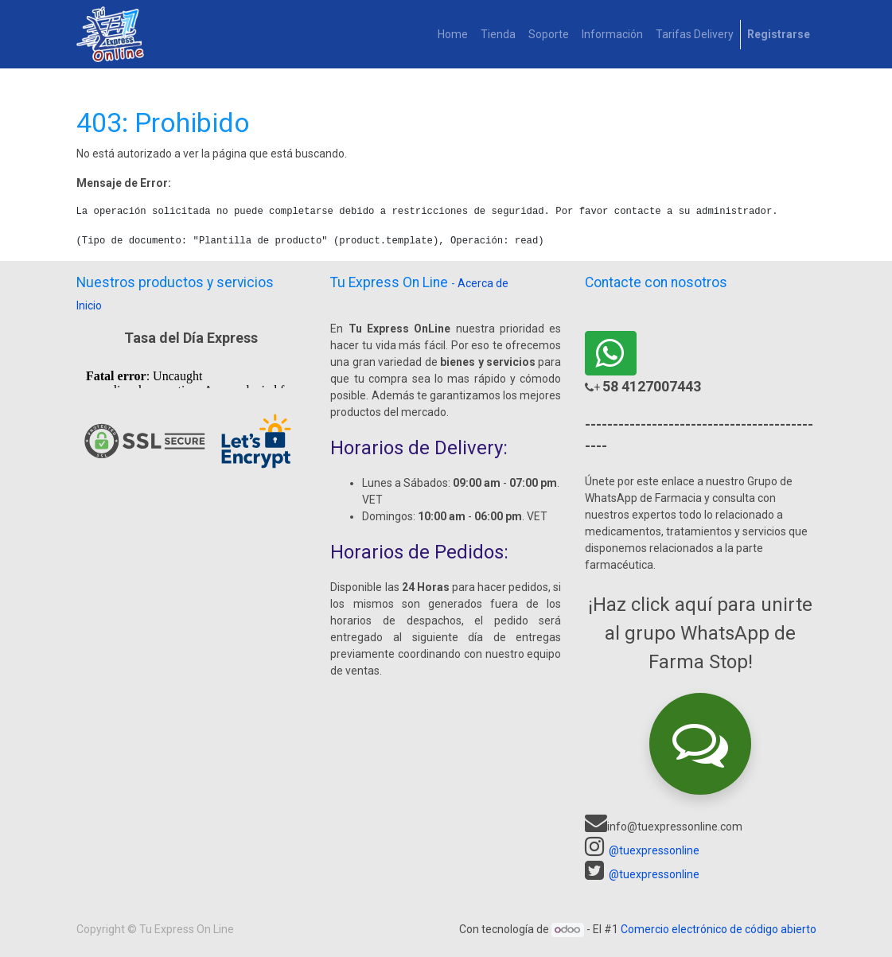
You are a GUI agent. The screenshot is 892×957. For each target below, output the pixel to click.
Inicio (89, 305)
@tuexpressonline (654, 850)
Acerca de (483, 283)
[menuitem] (452, 34)
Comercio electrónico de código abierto (718, 929)
